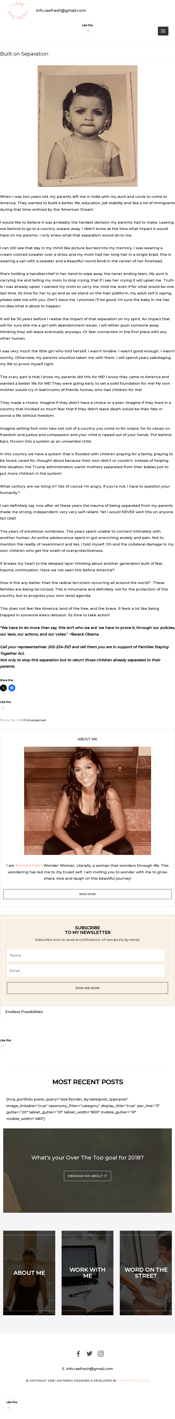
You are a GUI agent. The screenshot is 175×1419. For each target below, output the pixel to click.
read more (87, 894)
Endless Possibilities (24, 1011)
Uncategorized (36, 720)
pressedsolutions (133, 1380)
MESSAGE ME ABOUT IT (87, 1176)
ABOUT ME (29, 1273)
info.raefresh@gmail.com (61, 10)
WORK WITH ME (87, 1272)
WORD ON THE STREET (145, 1272)
